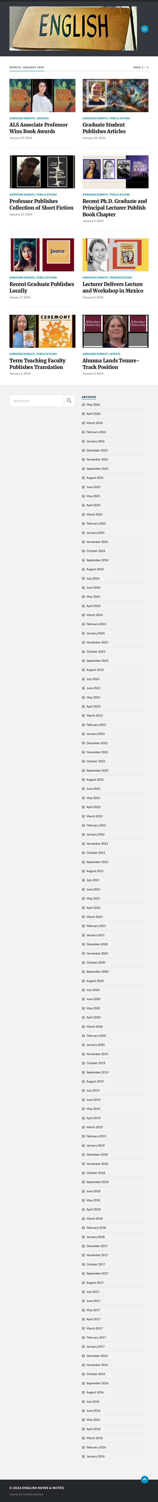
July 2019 (92, 1090)
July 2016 (92, 1401)
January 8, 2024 (93, 297)
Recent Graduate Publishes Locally (41, 287)
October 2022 (95, 761)
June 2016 (93, 1410)
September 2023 (97, 660)
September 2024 (97, 560)
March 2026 (94, 423)
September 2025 (97, 468)
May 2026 (93, 404)
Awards (42, 118)
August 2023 (95, 669)
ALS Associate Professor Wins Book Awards (38, 128)
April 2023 (93, 706)
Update (115, 353)
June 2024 (93, 587)
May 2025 (93, 496)
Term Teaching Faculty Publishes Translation (37, 364)
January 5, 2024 (19, 373)
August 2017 (95, 1282)
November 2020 (97, 953)
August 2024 (95, 569)
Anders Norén (33, 1494)
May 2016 (93, 1419)
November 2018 (97, 1163)
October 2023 (95, 651)
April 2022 (93, 807)
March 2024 (94, 615)
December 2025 (97, 450)
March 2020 (94, 1026)
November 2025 (97, 459)
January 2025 (95, 532)
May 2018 (93, 1200)
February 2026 (96, 432)
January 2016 (95, 1456)
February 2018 (96, 1227)
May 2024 (93, 596)
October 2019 (95, 1063)
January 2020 (95, 1044)
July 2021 (92, 880)
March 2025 (94, 514)
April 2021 (93, 907)
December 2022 (97, 743)
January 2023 (95, 733)
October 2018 (95, 1173)
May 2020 (93, 1008)
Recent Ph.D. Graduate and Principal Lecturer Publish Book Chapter (115, 208)
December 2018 (97, 1154)
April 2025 (93, 505)
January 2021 (95, 935)
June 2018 (93, 1191)
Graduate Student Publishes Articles (104, 128)
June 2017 (93, 1300)
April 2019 (93, 1118)
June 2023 (93, 688)
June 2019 (93, 1099)
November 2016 (97, 1365)
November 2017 (97, 1255)
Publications (120, 118)
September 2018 (97, 1182)
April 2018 (93, 1209)
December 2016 (97, 1355)
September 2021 (97, 862)
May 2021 (93, 898)
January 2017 (95, 1346)
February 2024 (96, 624)
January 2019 (95, 1145)
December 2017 (97, 1246)
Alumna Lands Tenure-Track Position (111, 364)
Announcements (22, 118)
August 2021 (95, 871)
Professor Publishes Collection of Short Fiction (41, 204)
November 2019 (97, 1054)
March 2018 (94, 1218)
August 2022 (95, 779)
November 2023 (97, 642)
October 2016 (95, 1374)
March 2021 (94, 916)
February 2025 (96, 523)
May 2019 (93, 1108)
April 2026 (93, 413)
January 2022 (95, 834)
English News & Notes (43, 1488)
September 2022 (97, 770)
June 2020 (93, 999)
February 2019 (96, 1136)
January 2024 (95, 633)
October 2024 (95, 551)
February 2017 (96, 1337)
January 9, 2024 (93, 221)
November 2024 (97, 541)
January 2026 (95, 441)
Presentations (121, 277)
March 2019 (94, 1127)
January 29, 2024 (20, 138)
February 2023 (96, 724)
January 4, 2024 (93, 373)
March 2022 (94, 816)
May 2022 (93, 798)
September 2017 (97, 1273)
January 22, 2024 (20, 214)
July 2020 (92, 990)
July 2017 (92, 1291)
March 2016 (94, 1438)
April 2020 (93, 1017)
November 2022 (97, 752)
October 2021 (95, 852)
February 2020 (96, 1035)
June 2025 (93, 487)
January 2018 (95, 1237)
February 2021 (96, 925)
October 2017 (95, 1264)
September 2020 (97, 971)
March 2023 (94, 715)
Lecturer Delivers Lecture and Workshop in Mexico (113, 287)
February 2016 (96, 1447)
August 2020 (95, 980)
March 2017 (94, 1328)
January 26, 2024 (94, 138)
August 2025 (95, 477)
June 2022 (93, 788)
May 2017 (93, 1310)
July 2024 (92, 578)
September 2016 (97, 1383)
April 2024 (93, 606)
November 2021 (97, 843)
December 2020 (97, 944)
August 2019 (95, 1081)
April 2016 (93, 1429)
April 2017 (93, 1319)
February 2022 (96, 825)
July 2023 (92, 679)
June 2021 (93, 889)
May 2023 (93, 697)
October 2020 (95, 962)
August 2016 (95, 1392)
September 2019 (97, 1072)
